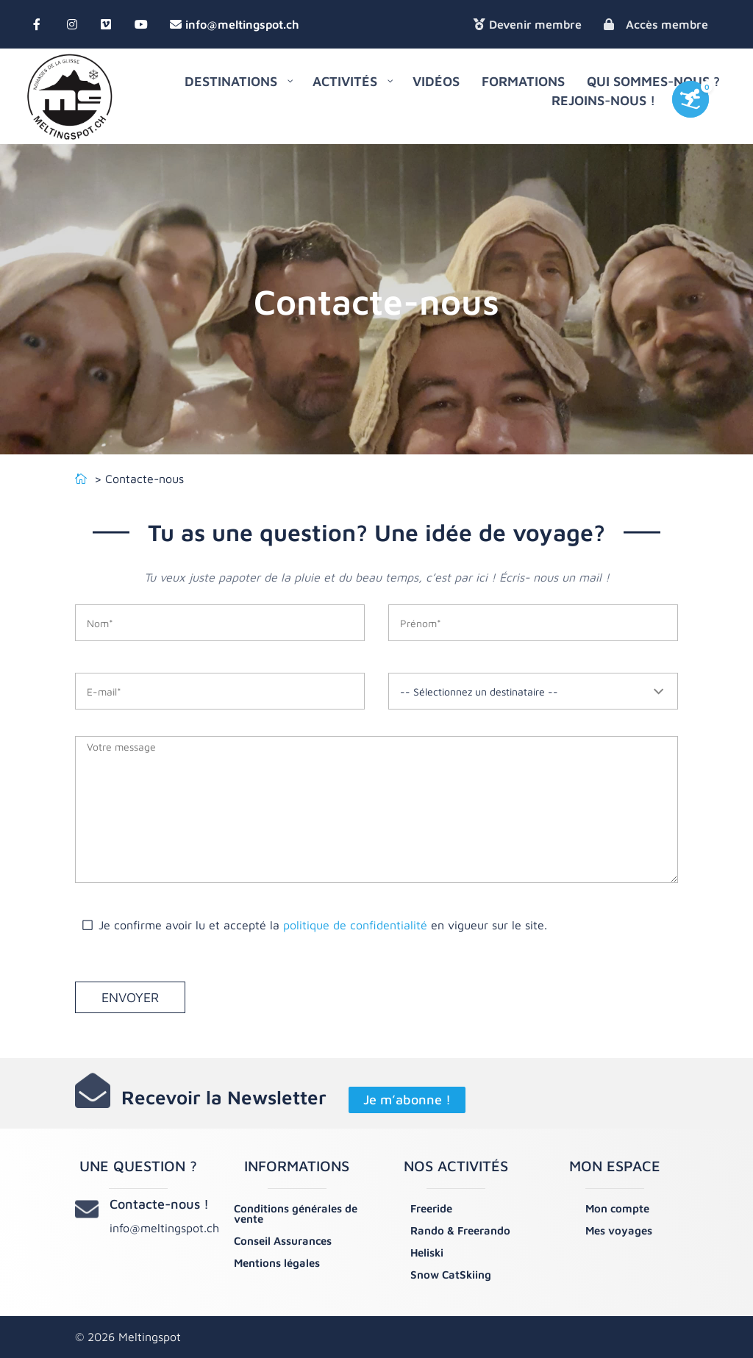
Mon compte (617, 1208)
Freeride (431, 1208)
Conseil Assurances (283, 1240)
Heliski (426, 1252)
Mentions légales (277, 1263)
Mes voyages (618, 1230)
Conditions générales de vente (295, 1213)
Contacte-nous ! (159, 1204)
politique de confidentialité (355, 925)
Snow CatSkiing (450, 1274)
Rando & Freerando (460, 1230)
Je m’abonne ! (407, 1100)
